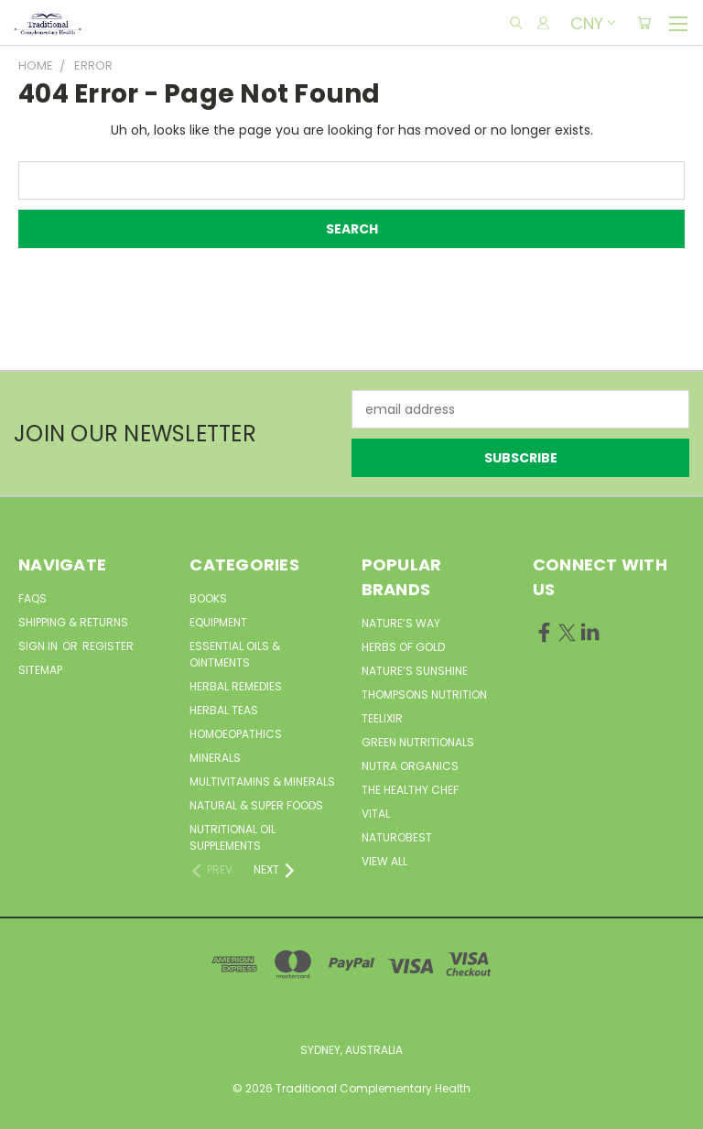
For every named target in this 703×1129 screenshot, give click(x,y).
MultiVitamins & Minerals (262, 781)
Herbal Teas (223, 710)
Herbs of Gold (403, 647)
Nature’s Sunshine (415, 670)
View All (384, 861)
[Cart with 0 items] (644, 22)
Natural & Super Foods (256, 805)
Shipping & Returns (73, 622)
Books (208, 598)
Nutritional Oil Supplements (232, 837)
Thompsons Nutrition (424, 694)
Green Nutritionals (418, 742)
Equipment (218, 622)
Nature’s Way (401, 623)
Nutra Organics (410, 766)
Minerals (215, 757)
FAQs (32, 598)
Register (108, 646)
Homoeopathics (235, 734)
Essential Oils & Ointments (234, 654)
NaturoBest (397, 837)
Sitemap (40, 670)
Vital (376, 813)
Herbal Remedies (235, 686)
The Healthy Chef (410, 790)
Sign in (39, 646)
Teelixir (382, 718)
